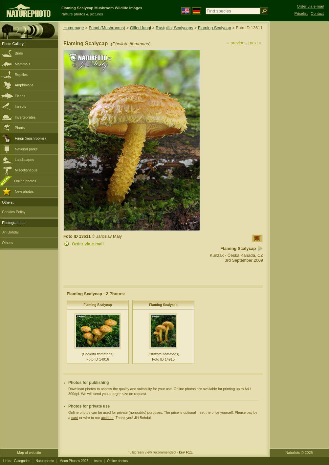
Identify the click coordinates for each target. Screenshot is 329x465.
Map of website (29, 452)
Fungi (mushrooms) (30, 138)
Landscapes (24, 160)
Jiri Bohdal (10, 232)
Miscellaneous (26, 170)
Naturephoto (44, 461)
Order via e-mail (88, 243)
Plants (20, 128)
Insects (20, 106)
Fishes (20, 96)
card (74, 418)
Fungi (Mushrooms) (107, 27)
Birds (19, 53)
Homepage (73, 27)
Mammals (22, 64)
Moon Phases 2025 (73, 461)
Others (7, 243)
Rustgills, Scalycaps (174, 27)
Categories (22, 461)
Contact (317, 13)
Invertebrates (25, 117)
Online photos (25, 181)
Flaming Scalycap (214, 27)
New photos (24, 191)
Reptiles (21, 75)
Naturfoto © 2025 (299, 452)
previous (238, 42)
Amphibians (24, 85)
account (107, 418)
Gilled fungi (140, 27)
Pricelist (301, 13)
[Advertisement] (299, 126)
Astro (98, 461)
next (254, 42)
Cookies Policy (13, 212)
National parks (26, 149)
